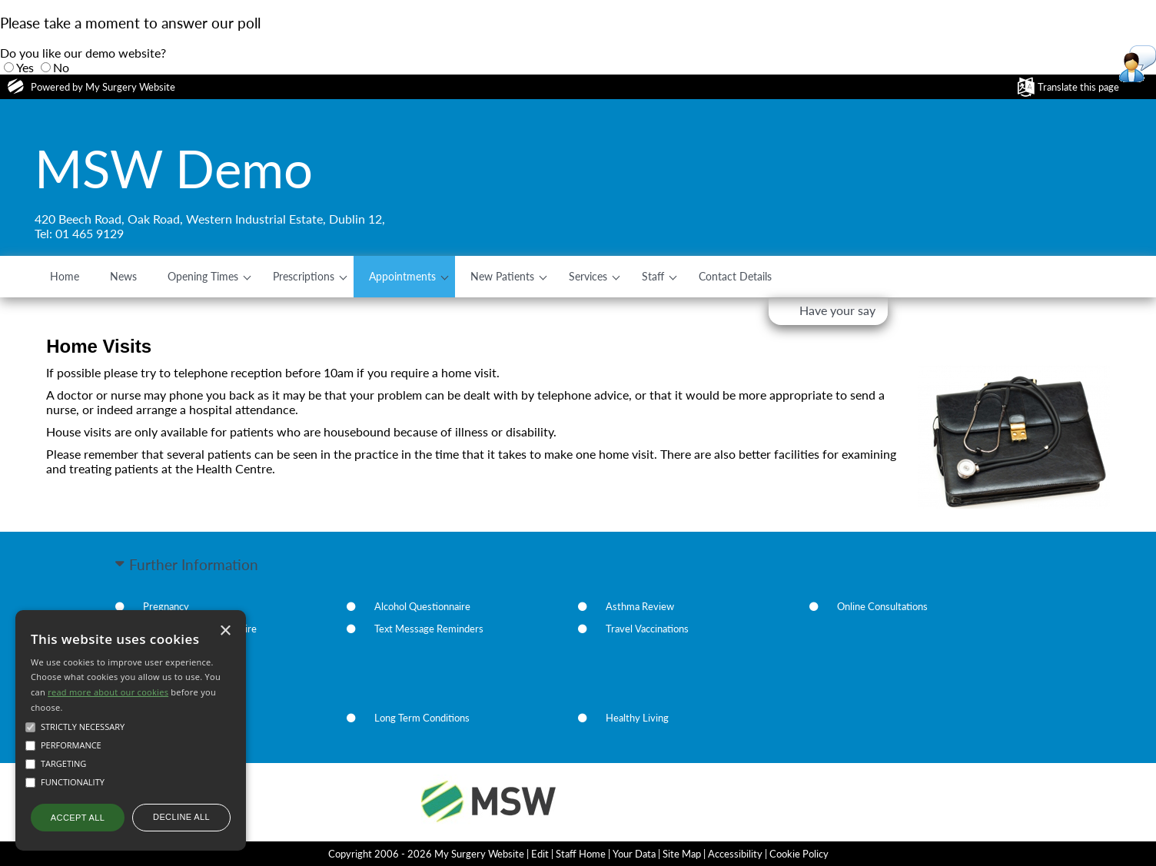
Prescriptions (303, 276)
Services (588, 276)
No (61, 67)
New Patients (502, 276)
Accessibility (735, 854)
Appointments (402, 276)
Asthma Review (640, 606)
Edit (540, 854)
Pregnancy (166, 606)
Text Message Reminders (428, 628)
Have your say (837, 310)
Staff (653, 276)
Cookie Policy (799, 854)
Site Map (682, 854)
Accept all (78, 817)
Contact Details (735, 276)
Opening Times (203, 276)
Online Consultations (882, 606)
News (123, 276)
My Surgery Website (130, 87)
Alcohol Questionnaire (422, 606)
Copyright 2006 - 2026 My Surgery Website (426, 854)
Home (64, 276)
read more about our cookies (108, 692)
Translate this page (1078, 87)
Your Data (634, 854)
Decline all (181, 816)
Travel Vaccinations (647, 628)
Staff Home (581, 854)
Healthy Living (637, 718)
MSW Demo (174, 168)
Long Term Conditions (422, 718)
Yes (25, 67)
